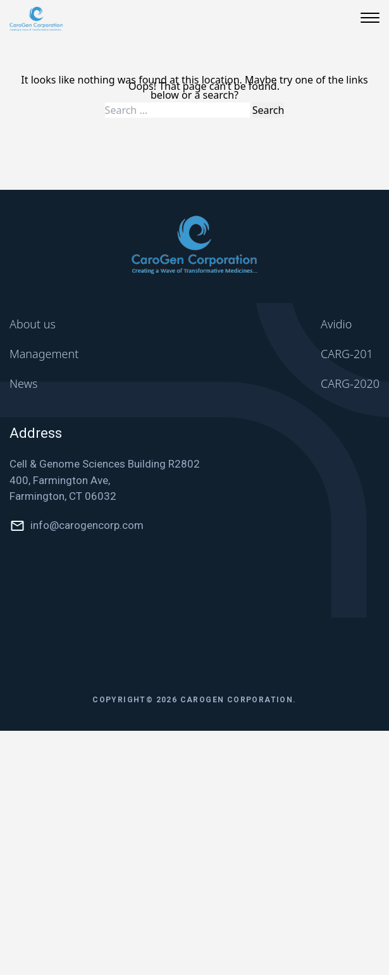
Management (43, 353)
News (23, 383)
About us (32, 324)
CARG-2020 (350, 383)
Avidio (336, 324)
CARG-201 (347, 353)
